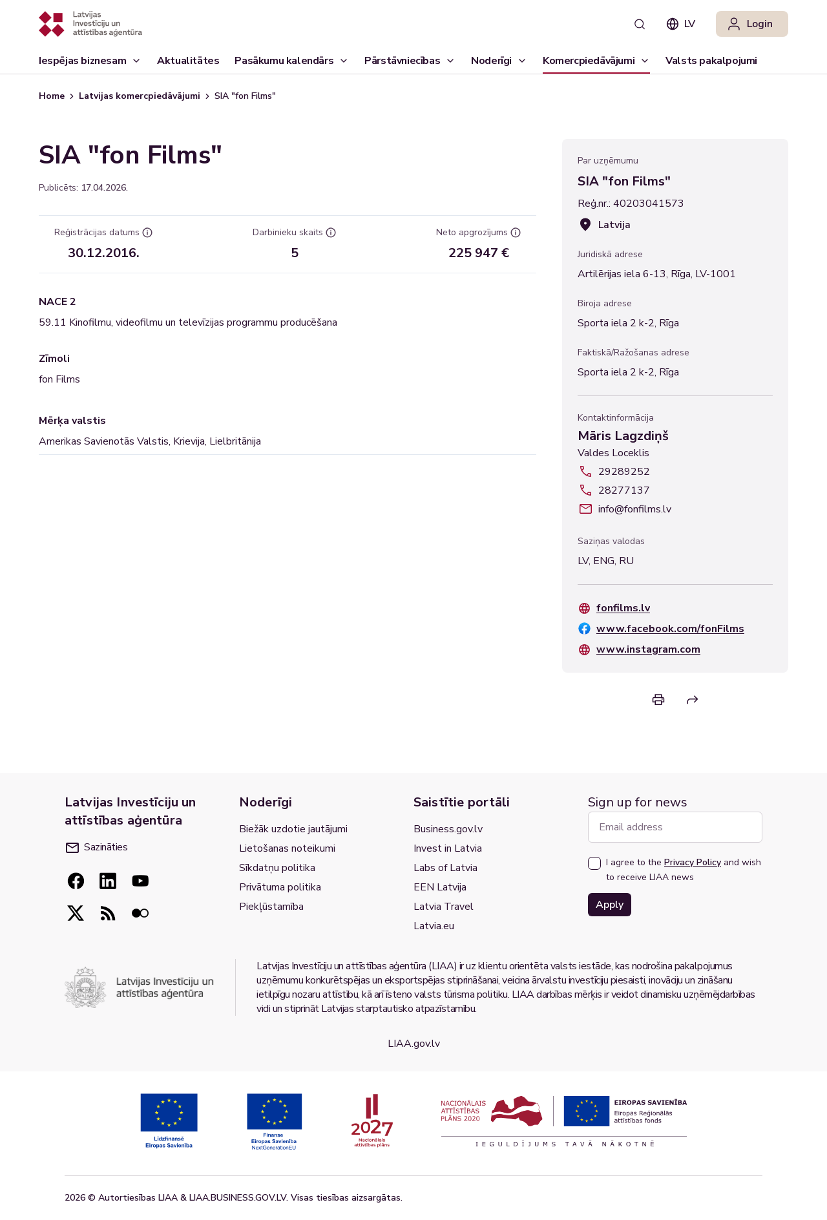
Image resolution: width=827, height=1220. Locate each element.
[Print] (658, 699)
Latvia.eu (434, 926)
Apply (609, 905)
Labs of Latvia (445, 868)
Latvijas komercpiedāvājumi (139, 96)
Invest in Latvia (448, 848)
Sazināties (96, 847)
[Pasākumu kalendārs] (292, 61)
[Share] (692, 699)
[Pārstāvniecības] (409, 61)
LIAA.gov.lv (414, 1043)
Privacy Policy (692, 862)
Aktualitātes (188, 64)
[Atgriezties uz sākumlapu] (90, 24)
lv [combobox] (680, 24)
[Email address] (675, 827)
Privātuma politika (280, 887)
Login (749, 24)
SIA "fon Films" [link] (245, 96)
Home (52, 96)
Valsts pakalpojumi (711, 64)
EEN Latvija (440, 887)
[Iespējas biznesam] (90, 61)
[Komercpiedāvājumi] (596, 61)
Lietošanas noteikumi (287, 848)
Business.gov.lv (448, 829)
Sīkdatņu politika (277, 868)
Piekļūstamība (271, 906)
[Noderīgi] (499, 61)
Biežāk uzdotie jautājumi (293, 829)
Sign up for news (637, 802)
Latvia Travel (444, 906)
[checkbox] (594, 863)
